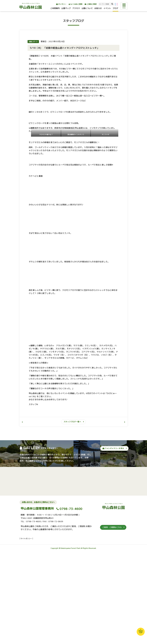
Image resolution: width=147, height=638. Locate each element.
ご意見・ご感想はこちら (112, 613)
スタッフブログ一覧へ (72, 508)
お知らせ (98, 8)
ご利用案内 (55, 8)
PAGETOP (141, 632)
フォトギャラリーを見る (113, 534)
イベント (107, 8)
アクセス (76, 8)
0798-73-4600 (71, 595)
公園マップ (66, 8)
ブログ (115, 8)
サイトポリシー (26, 625)
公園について (87, 8)
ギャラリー (61, 4)
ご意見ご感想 (90, 4)
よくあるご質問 (75, 4)
